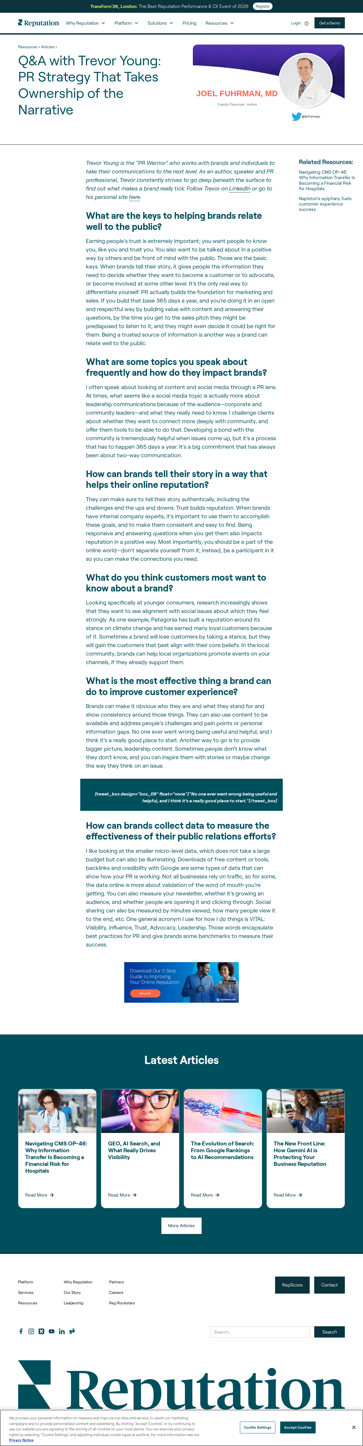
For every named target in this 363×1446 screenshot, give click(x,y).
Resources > (29, 46)
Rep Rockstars (122, 1302)
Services (25, 1292)
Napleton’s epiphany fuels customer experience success (325, 204)
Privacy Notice (21, 1440)
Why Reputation (78, 1281)
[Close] (354, 1427)
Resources (27, 1302)
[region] (181, 1428)
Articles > (49, 46)
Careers (116, 1292)
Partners (116, 1281)
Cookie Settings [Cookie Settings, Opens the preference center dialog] (257, 1427)
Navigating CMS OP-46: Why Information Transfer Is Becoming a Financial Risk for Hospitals (327, 180)
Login (296, 22)
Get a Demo (329, 22)
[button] (85, 23)
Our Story (72, 1292)
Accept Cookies (297, 1427)
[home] (38, 23)
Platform (25, 1281)
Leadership (73, 1302)
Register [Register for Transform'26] (263, 6)
